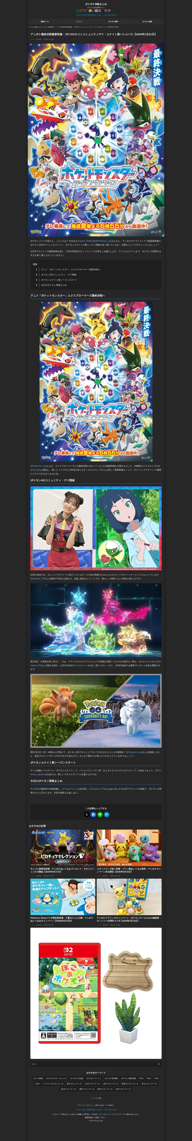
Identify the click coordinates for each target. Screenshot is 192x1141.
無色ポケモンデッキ (130, 1084)
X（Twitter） (110, 1105)
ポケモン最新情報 (36, 39)
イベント (79, 22)
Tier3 (156, 1078)
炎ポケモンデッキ (110, 1084)
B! (106, 814)
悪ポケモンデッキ (74, 1084)
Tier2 (149, 1078)
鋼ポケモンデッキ (86, 1089)
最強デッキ (45, 22)
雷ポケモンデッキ (123, 1089)
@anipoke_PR (82, 241)
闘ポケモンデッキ (105, 1089)
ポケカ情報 (38, 1078)
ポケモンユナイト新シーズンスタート (59, 280)
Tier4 (37, 1084)
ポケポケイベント (93, 1078)
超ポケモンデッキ (68, 1089)
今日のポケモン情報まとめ (54, 285)
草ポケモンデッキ (149, 1084)
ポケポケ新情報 (111, 1078)
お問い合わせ (99, 1105)
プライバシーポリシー (85, 1105)
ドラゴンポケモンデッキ (53, 1084)
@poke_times (145, 661)
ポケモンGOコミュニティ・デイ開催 (58, 275)
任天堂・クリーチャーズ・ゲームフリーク (108, 1114)
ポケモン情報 (147, 22)
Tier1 (141, 1078)
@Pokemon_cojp (103, 241)
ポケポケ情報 (113, 22)
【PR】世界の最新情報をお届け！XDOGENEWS (96, 15)
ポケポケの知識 (76, 1078)
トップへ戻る (96, 1098)
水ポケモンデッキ (92, 1084)
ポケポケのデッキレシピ (56, 1078)
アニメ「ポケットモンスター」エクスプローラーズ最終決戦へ (71, 269)
